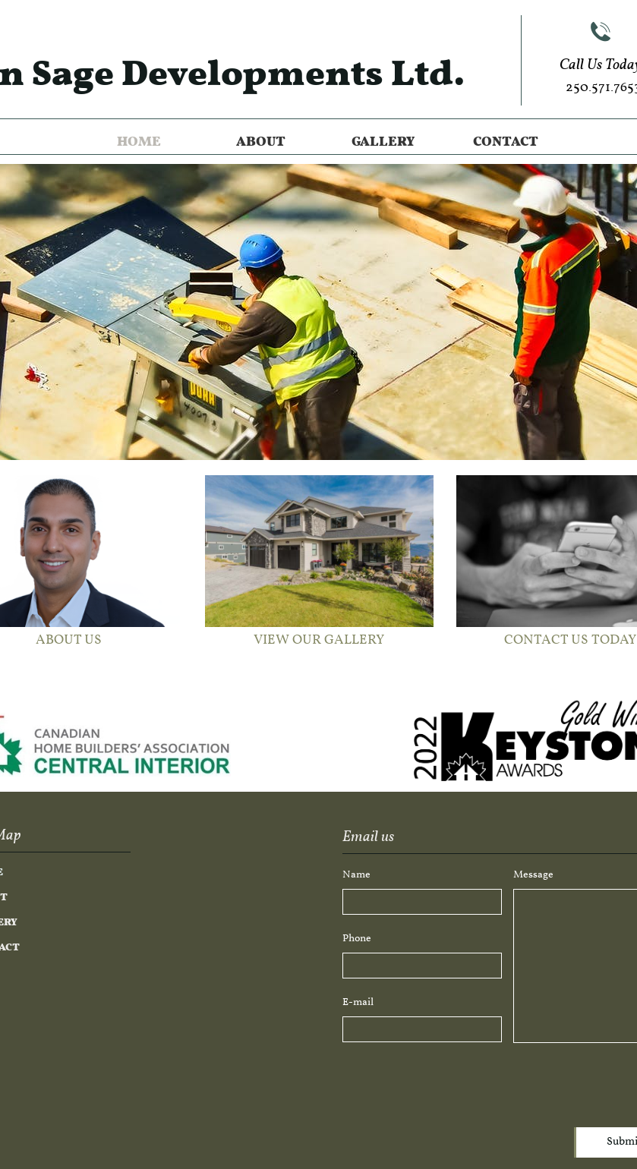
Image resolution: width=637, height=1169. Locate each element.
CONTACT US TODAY (570, 640)
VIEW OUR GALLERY (319, 640)
